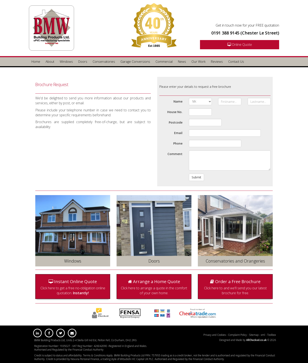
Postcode (175, 122)
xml (263, 335)
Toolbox (271, 335)
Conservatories (104, 61)
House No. (174, 112)
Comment (174, 154)
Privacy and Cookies (214, 335)
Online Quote (239, 44)
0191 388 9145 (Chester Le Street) (245, 33)
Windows (66, 61)
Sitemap (254, 335)
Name (177, 101)
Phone (177, 143)
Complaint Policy (237, 335)
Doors (82, 61)
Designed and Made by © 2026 (247, 340)
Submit (196, 177)
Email (178, 133)
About (50, 61)
